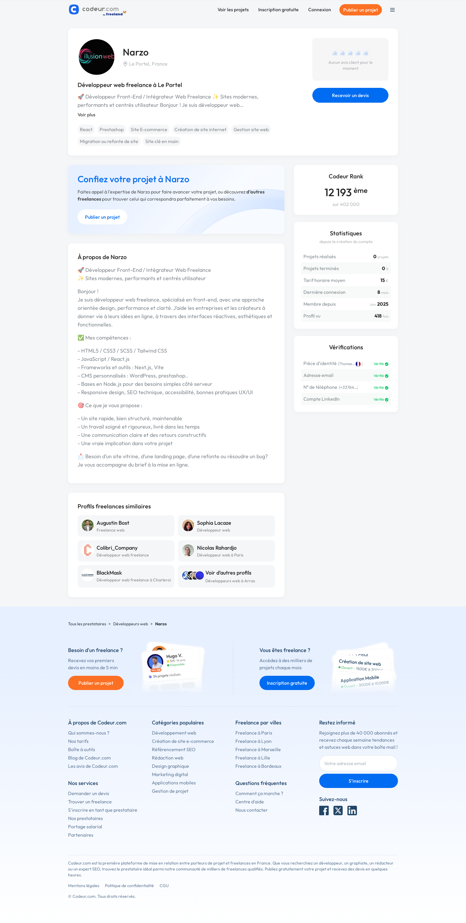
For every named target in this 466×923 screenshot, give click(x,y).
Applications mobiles (174, 783)
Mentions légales (83, 885)
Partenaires (80, 835)
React (86, 129)
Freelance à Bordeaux (258, 766)
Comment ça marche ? (259, 793)
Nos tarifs (78, 741)
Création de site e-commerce (183, 741)
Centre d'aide (249, 802)
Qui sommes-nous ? (88, 733)
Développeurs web (130, 624)
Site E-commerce (149, 129)
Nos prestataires (85, 818)
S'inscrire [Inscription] (359, 781)
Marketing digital (170, 774)
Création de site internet (200, 129)
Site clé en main (162, 141)
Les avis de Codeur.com (93, 766)
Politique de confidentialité (129, 885)
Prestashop (112, 129)
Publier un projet (360, 10)
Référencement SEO (174, 749)
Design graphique (170, 766)
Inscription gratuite (278, 9)
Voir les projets (233, 9)
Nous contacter (251, 810)
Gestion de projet (170, 791)
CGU (164, 885)
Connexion (319, 9)
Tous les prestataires (87, 624)
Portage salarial (85, 827)
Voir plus (86, 115)
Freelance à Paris (253, 733)
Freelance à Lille (252, 758)
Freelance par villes (258, 722)
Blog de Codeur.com (89, 758)
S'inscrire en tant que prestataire (102, 810)
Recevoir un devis (350, 95)
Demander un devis (88, 793)
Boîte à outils (81, 749)
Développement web (174, 733)
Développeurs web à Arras (230, 580)
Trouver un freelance (90, 802)
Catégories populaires (178, 722)
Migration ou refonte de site (109, 141)
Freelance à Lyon (253, 741)
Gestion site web (251, 129)
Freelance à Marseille (258, 749)
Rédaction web (167, 758)
